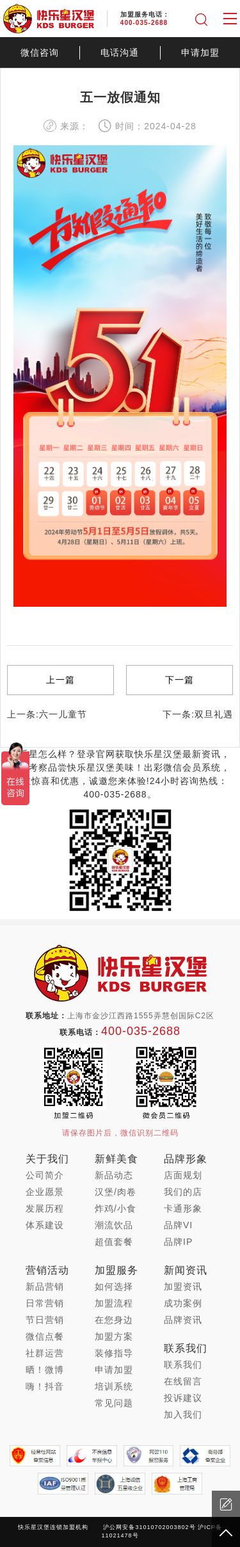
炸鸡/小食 (115, 1208)
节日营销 (45, 1320)
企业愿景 (45, 1192)
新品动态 (114, 1175)
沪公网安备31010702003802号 (149, 1527)
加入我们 (183, 1414)
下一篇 (179, 680)
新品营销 (45, 1286)
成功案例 (183, 1303)
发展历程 (45, 1208)
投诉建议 (183, 1398)
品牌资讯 (183, 1320)
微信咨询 (39, 52)
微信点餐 (45, 1336)
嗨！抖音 (45, 1386)
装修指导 (114, 1353)
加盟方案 (114, 1336)
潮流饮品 (114, 1225)
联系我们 (183, 1364)
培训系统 (114, 1386)
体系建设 (45, 1225)
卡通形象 (183, 1208)
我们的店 (183, 1192)
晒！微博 (45, 1370)
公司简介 (45, 1175)
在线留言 (183, 1381)
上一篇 (60, 680)
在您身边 (114, 1320)
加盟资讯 (183, 1286)
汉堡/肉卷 (115, 1192)
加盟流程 (114, 1303)
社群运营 (45, 1353)
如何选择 (114, 1286)
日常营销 (45, 1303)
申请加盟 (200, 52)
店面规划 (183, 1175)
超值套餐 (114, 1242)
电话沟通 (119, 52)
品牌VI (178, 1225)
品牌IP (178, 1242)
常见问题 (114, 1403)
